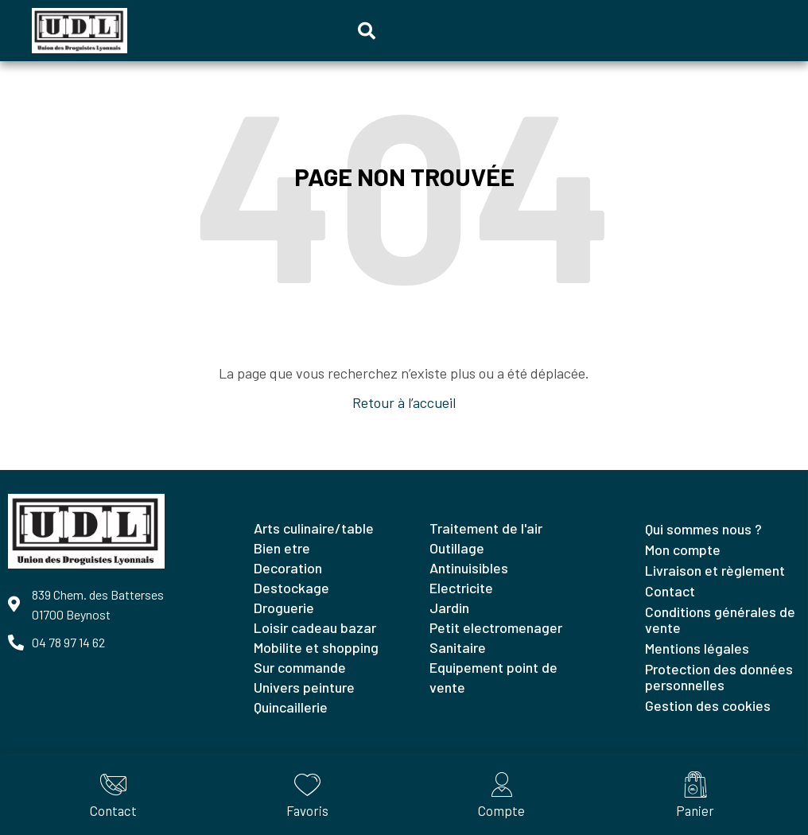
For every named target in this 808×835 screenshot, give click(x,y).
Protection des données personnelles (719, 676)
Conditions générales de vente (720, 619)
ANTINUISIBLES (468, 568)
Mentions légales (697, 648)
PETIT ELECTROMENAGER (495, 627)
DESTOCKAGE (291, 587)
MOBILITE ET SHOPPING (316, 647)
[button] (367, 31)
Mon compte (683, 549)
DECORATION (288, 568)
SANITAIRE (457, 647)
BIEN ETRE (282, 548)
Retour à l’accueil (404, 402)
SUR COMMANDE (300, 667)
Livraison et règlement (715, 570)
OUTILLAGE (456, 548)
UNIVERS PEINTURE (304, 687)
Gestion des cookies (708, 705)
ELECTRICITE (461, 587)
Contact (670, 591)
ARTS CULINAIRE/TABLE (314, 528)
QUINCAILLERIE (291, 707)
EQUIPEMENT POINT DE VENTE (493, 677)
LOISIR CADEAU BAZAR (315, 627)
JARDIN (449, 607)
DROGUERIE (284, 607)
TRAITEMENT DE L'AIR (485, 528)
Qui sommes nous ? (703, 529)
